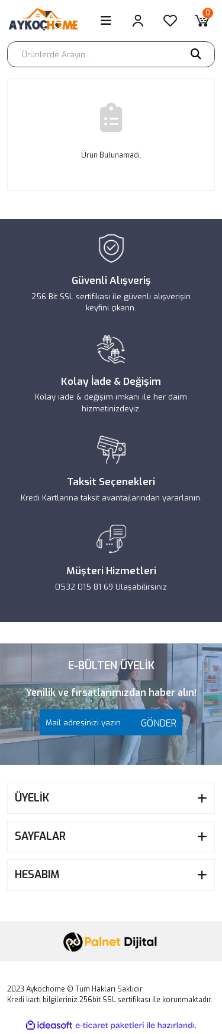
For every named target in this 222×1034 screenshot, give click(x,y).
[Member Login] (138, 21)
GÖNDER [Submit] (155, 723)
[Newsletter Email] (111, 722)
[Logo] (47, 20)
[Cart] (202, 21)
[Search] (111, 54)
